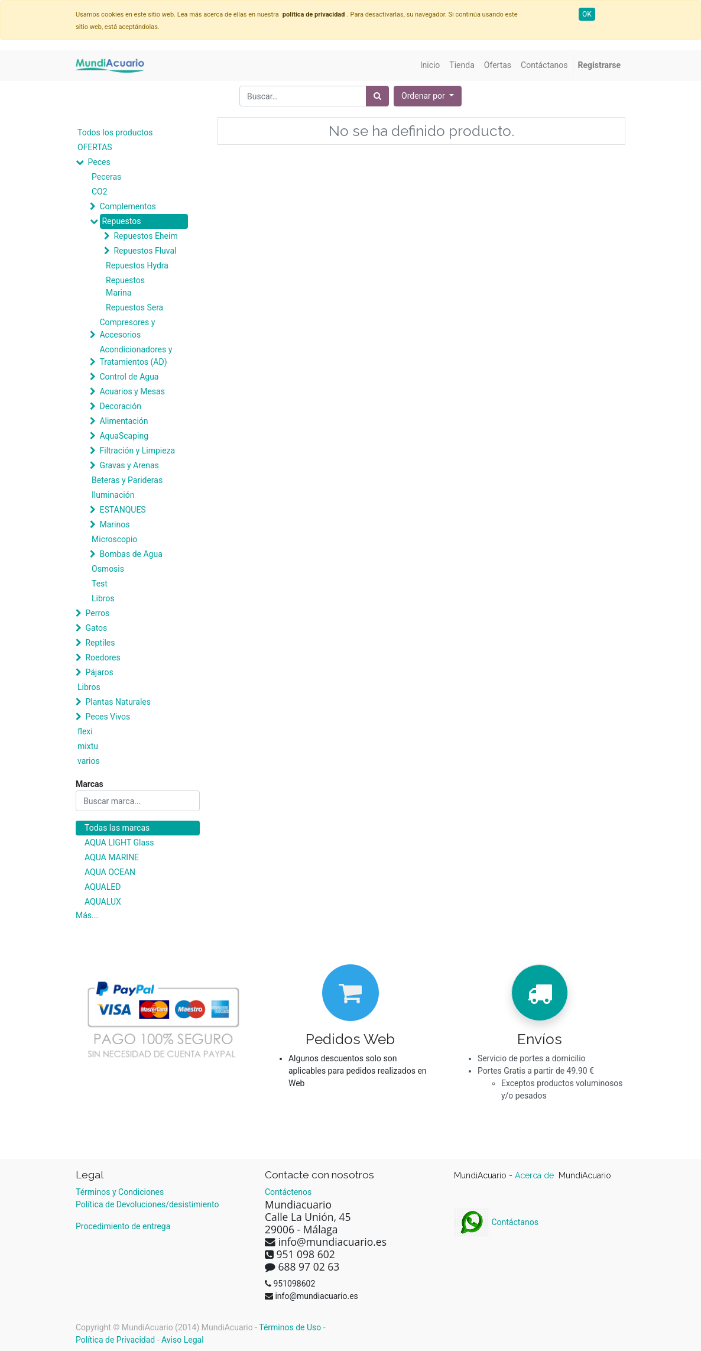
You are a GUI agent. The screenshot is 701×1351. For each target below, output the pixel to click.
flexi (85, 731)
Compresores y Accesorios (127, 328)
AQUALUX (103, 901)
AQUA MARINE (112, 857)
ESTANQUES (122, 509)
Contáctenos (288, 1192)
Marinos (114, 524)
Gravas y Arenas (128, 465)
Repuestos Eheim (145, 236)
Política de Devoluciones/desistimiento (147, 1204)
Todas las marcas (117, 827)
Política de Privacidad (115, 1339)
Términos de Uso (290, 1327)
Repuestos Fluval (144, 250)
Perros (97, 613)
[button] (428, 96)
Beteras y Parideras (127, 480)
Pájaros (99, 672)
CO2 (100, 191)
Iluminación (113, 495)
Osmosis (108, 569)
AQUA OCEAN (110, 872)
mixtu (87, 746)
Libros (103, 598)
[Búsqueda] (377, 96)
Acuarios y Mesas (131, 391)
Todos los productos (114, 132)
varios (88, 761)
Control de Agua (128, 376)
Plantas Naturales (118, 702)
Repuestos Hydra (137, 265)
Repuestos (121, 221)
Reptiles (100, 642)
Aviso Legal (182, 1339)
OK (587, 14)
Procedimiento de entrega (123, 1226)
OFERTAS (94, 147)
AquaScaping (123, 435)
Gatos (96, 628)
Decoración (120, 406)
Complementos (127, 206)
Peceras (106, 177)
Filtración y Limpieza (137, 450)
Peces (98, 162)
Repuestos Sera (134, 307)
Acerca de (535, 1175)
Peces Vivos (107, 716)
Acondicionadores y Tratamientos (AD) (135, 356)
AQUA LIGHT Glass (119, 842)
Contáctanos (496, 1222)
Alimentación (123, 421)
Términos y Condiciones (120, 1192)
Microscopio (114, 539)
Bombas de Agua (130, 554)
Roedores (102, 657)
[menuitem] (430, 65)
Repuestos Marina (125, 286)
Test (100, 583)
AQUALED (103, 887)
